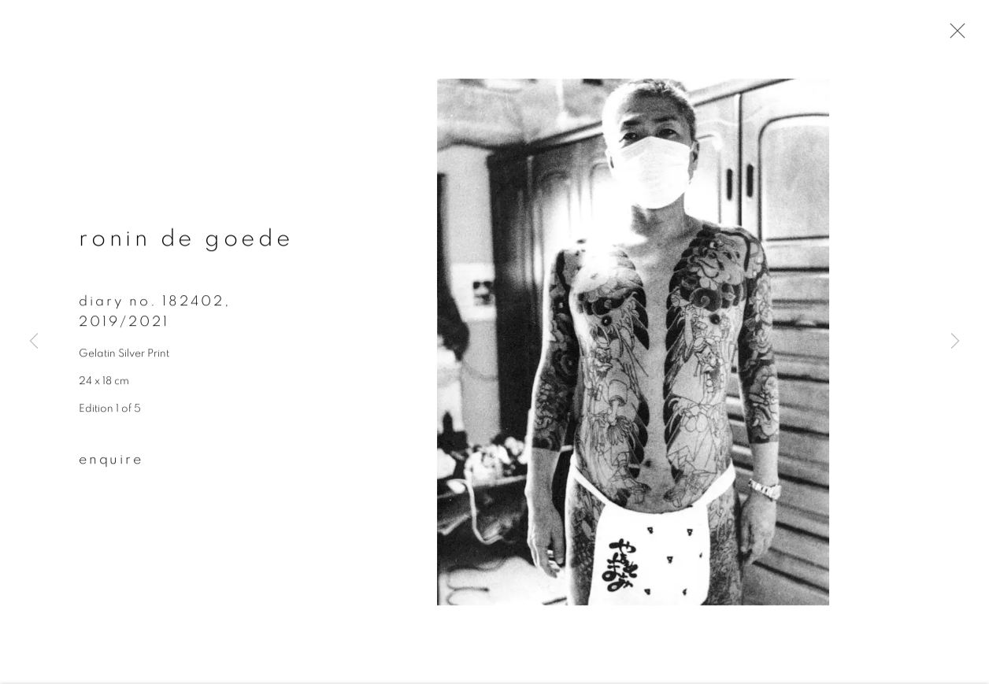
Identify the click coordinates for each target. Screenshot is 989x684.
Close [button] (953, 35)
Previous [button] (34, 341)
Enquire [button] (111, 462)
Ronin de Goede (186, 241)
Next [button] (955, 341)
